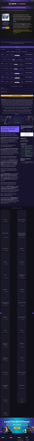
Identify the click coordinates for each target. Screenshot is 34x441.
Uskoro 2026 (20, 432)
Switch (17, 47)
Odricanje (27, 434)
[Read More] (22, 34)
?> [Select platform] (9, 49)
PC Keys (2, 7)
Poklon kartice (6, 7)
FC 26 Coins (14, 7)
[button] (1, 306)
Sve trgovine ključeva (21, 7)
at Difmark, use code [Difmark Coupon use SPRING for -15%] (15, 0)
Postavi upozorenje (17, 95)
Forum (17, 7)
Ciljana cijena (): (4, 91)
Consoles (10, 7)
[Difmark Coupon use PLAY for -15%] (17, 116)
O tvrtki (27, 433)
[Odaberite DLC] (25, 49)
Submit (17, 420)
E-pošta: (2, 88)
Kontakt (27, 432)
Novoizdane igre (20, 433)
